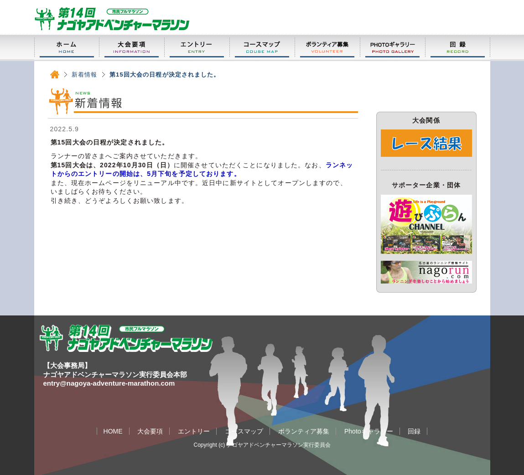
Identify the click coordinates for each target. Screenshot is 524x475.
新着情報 (84, 74)
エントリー (196, 47)
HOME (66, 47)
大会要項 (131, 47)
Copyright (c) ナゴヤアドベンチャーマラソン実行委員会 (261, 445)
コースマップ (262, 47)
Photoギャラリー (392, 47)
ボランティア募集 (327, 47)
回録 (457, 47)
